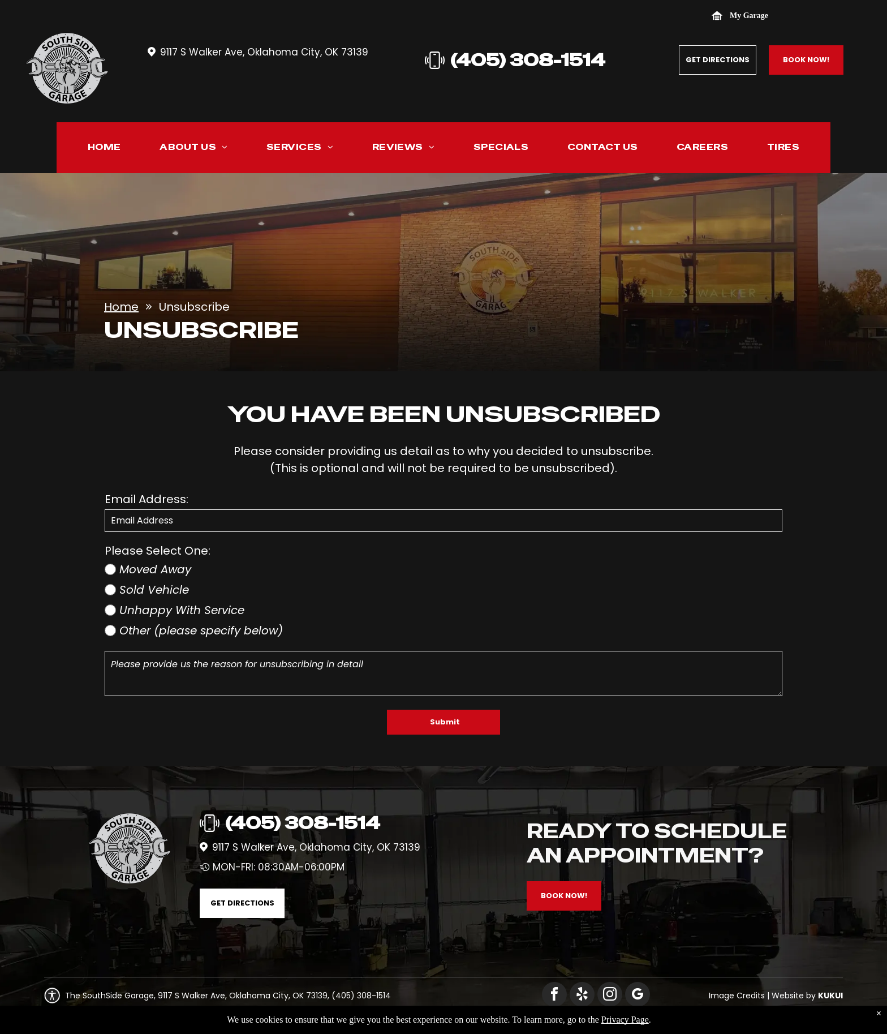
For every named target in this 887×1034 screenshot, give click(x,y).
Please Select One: (157, 551)
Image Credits (737, 995)
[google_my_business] (637, 996)
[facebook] (554, 996)
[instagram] (609, 996)
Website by (794, 995)
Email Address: (146, 499)
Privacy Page (625, 1019)
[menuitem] (104, 150)
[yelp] (582, 996)
